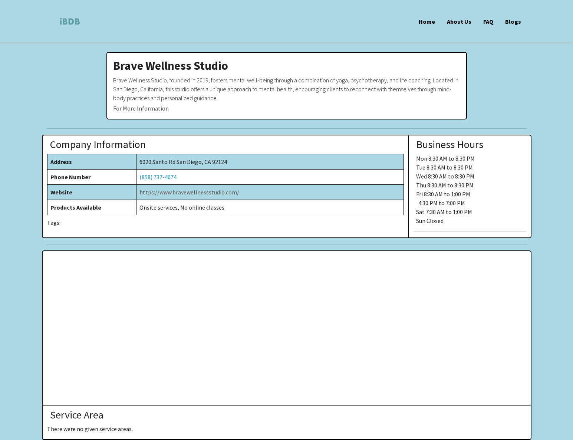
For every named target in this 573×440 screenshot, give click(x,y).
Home (427, 21)
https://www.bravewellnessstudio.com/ (189, 192)
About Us (459, 21)
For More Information (141, 108)
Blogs (513, 21)
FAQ (488, 21)
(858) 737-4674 (158, 177)
